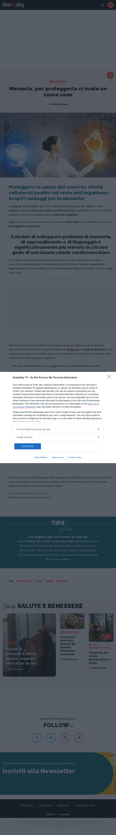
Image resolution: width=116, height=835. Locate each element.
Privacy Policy (75, 457)
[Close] (110, 378)
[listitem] (58, 429)
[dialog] (58, 417)
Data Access (58, 457)
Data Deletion (40, 457)
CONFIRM (29, 446)
